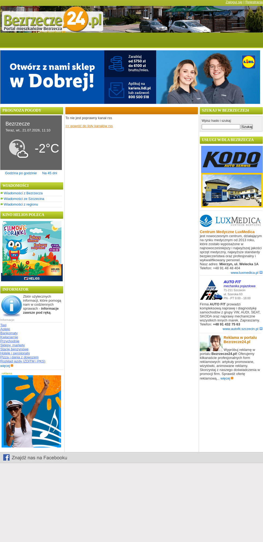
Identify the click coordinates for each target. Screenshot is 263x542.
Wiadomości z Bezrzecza (23, 193)
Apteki (5, 329)
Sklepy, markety (12, 345)
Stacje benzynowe (14, 349)
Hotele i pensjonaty (15, 353)
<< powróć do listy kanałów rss (89, 126)
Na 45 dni (49, 173)
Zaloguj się (234, 2)
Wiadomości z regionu (21, 204)
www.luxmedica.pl (246, 273)
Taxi (3, 325)
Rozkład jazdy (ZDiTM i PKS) (22, 361)
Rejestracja (254, 2)
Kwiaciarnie (9, 337)
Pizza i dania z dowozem (19, 357)
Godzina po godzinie (21, 173)
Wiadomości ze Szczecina (24, 199)
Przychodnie (10, 341)
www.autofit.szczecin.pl (242, 329)
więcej (6, 366)
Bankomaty (9, 333)
